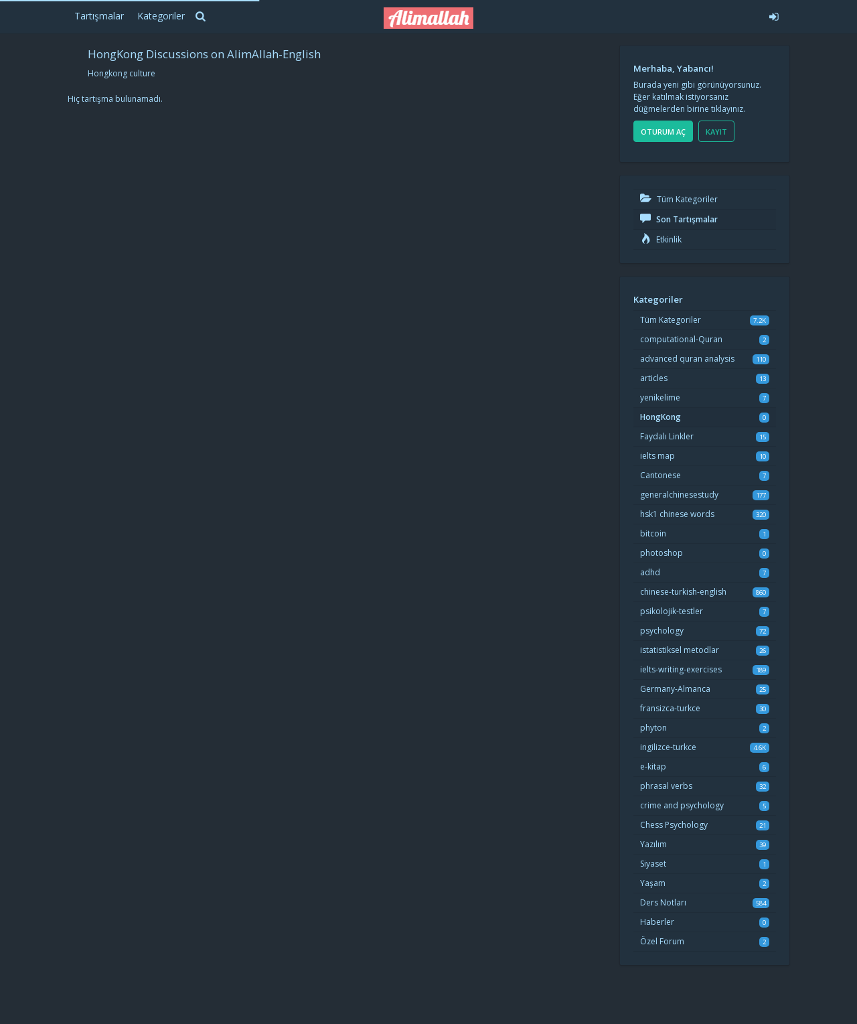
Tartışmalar (99, 15)
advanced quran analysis (687, 358)
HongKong (660, 417)
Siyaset (653, 863)
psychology (662, 630)
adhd (650, 572)
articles (654, 378)
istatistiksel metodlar (679, 650)
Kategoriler (161, 15)
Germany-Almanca (675, 688)
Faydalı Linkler (667, 436)
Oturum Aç (663, 132)
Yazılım (653, 844)
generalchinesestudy (679, 494)
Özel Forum (662, 941)
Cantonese (660, 475)
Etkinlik (661, 239)
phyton (653, 727)
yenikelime (660, 397)
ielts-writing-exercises (681, 669)
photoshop (661, 553)
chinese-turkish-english (683, 591)
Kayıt (716, 132)
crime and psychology (682, 805)
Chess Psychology (674, 824)
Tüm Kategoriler (679, 199)
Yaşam (653, 883)
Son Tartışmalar (679, 219)
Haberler (657, 922)
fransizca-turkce (670, 708)
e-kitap (653, 766)
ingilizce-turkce (668, 747)
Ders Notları (663, 902)
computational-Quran (681, 339)
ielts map (657, 455)
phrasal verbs (666, 786)
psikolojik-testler (671, 611)
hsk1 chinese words (677, 514)
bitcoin (653, 533)
